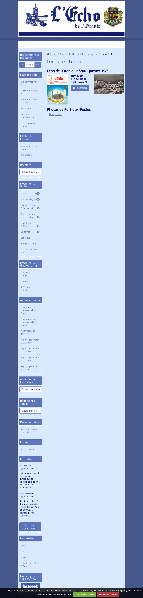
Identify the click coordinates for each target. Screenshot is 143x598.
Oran (30, 193)
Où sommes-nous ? (29, 92)
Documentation (30, 422)
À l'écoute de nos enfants (29, 289)
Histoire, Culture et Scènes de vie (30, 207)
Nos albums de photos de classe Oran (29, 310)
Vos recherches (28, 449)
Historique (26, 108)
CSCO (23, 551)
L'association (28, 75)
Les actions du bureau (28, 125)
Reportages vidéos (27, 402)
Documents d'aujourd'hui (28, 264)
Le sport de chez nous (29, 251)
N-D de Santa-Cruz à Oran (30, 565)
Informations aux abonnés (29, 147)
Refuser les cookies (108, 594)
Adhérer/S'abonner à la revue (30, 101)
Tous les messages (30, 527)
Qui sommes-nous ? (30, 83)
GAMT (24, 557)
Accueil (53, 54)
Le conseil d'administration (28, 116)
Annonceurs (26, 154)
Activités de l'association (28, 381)
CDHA (24, 545)
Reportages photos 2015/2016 (30, 368)
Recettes (25, 165)
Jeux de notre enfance (30, 224)
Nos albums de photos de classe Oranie (29, 322)
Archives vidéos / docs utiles (29, 431)
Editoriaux (25, 237)
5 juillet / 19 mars (29, 243)
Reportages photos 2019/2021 (30, 350)
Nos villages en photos (28, 332)
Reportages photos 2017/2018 (30, 359)
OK (37, 64)
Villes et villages (30, 199)
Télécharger (80, 87)
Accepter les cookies (84, 594)
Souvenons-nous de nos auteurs (30, 215)
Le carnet (30, 231)
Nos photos (55, 114)
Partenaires (27, 538)
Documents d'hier (27, 185)
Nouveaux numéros (26, 274)
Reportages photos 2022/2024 (30, 341)
